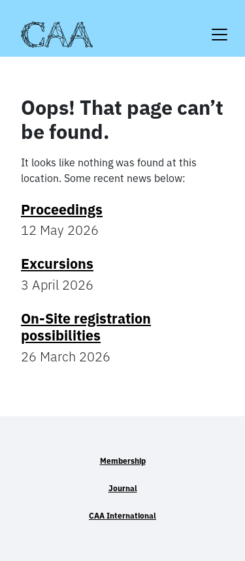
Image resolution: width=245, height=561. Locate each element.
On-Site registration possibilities (86, 326)
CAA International (122, 516)
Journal (122, 488)
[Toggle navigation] (219, 26)
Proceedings (62, 209)
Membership (123, 461)
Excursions (57, 263)
